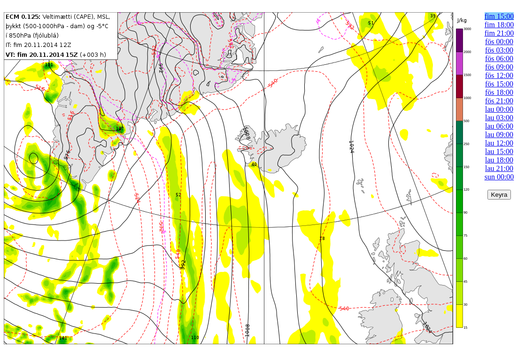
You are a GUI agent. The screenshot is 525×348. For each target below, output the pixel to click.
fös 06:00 (499, 58)
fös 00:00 (499, 42)
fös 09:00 (499, 67)
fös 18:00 (499, 92)
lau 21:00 (499, 168)
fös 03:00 (499, 50)
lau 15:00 (499, 151)
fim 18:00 (499, 25)
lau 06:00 (499, 126)
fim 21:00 (499, 33)
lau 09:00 (499, 135)
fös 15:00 (499, 84)
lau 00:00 (499, 109)
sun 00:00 (499, 177)
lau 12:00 (499, 143)
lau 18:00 (499, 160)
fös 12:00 (499, 75)
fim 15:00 (499, 16)
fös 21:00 (499, 101)
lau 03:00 (499, 118)
